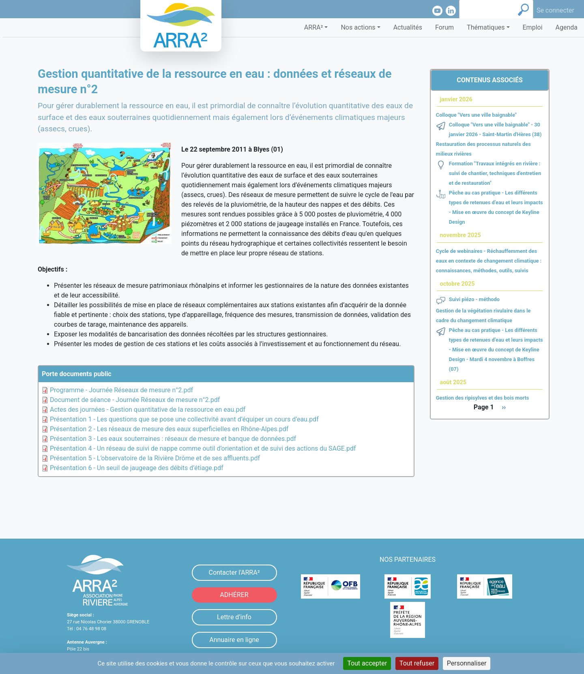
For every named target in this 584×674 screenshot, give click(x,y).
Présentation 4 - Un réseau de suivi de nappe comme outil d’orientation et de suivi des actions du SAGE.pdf (203, 448)
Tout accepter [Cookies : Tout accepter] (367, 663)
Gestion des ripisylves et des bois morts (482, 398)
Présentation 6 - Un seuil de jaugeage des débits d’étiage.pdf (136, 468)
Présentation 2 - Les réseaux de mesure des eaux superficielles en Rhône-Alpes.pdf (169, 429)
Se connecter (555, 10)
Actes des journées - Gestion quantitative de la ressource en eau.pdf (147, 409)
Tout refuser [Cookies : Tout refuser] (416, 663)
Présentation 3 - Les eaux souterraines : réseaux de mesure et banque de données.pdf (173, 439)
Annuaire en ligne (234, 640)
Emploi (533, 27)
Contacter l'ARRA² (234, 572)
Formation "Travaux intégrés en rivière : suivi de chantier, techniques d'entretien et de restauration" (495, 173)
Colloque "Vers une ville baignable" (476, 115)
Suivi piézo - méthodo (474, 299)
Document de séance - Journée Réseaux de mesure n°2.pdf (135, 400)
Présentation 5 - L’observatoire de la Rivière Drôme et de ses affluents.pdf (155, 458)
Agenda (567, 27)
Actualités (407, 27)
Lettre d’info (234, 617)
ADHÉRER (234, 595)
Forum (444, 27)
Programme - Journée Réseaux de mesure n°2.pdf (121, 390)
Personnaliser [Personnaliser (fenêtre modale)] (467, 663)
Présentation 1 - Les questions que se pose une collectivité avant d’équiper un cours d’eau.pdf (184, 419)
